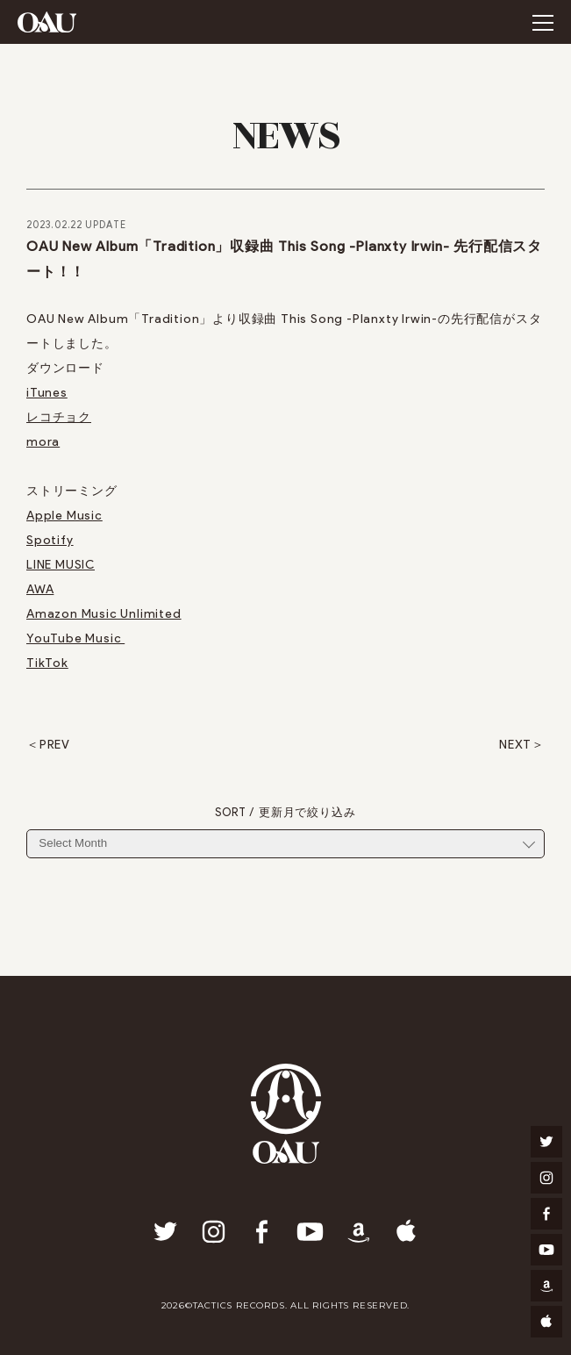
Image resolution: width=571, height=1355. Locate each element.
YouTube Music (75, 638)
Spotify (50, 540)
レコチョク (58, 417)
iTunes (47, 392)
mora (43, 441)
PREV (54, 745)
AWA (40, 589)
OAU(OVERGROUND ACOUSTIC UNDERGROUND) (47, 21)
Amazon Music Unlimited (104, 613)
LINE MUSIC (60, 564)
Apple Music (64, 515)
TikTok (47, 663)
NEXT (515, 745)
